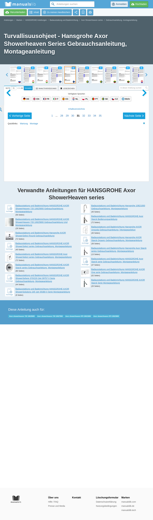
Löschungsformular (107, 497)
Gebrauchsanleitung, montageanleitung (121, 20)
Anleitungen (8, 20)
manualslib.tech (128, 510)
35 (100, 319)
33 (89, 319)
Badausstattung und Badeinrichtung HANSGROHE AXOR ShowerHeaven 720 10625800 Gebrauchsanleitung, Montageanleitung (42, 372)
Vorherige (19, 320)
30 (72, 319)
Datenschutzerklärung (106, 502)
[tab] (19, 87)
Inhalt (76, 313)
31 (78, 319)
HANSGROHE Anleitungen (36, 20)
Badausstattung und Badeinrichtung (64, 20)
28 (61, 319)
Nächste (134, 320)
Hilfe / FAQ (53, 502)
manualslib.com (128, 502)
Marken (19, 20)
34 (94, 319)
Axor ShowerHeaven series (92, 20)
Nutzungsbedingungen (106, 506)
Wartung (24, 327)
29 (67, 319)
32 (83, 319)
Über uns (53, 497)
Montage (34, 327)
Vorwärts (28, 88)
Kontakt (76, 497)
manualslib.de (127, 506)
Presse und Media (56, 506)
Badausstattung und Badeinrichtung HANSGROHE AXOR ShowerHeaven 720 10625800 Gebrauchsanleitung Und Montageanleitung (42, 385)
